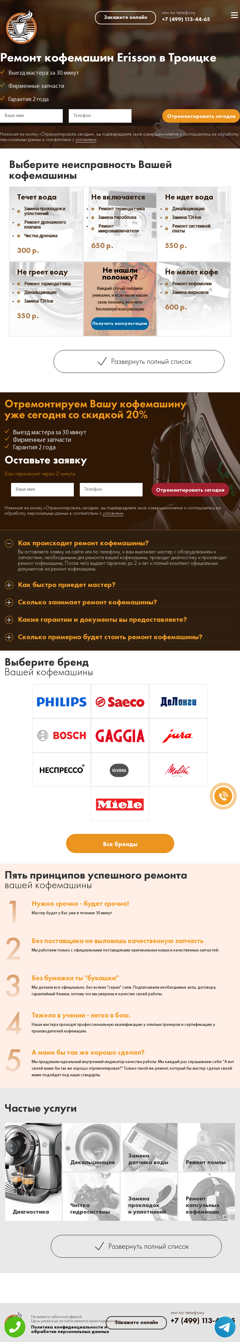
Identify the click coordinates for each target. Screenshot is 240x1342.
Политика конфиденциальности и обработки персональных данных (70, 1329)
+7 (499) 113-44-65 (186, 19)
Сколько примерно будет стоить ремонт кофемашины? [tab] (110, 637)
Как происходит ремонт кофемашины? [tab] (83, 543)
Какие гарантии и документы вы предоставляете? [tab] (102, 620)
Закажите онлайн (125, 17)
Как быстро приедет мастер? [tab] (67, 585)
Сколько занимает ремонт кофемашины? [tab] (87, 602)
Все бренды (120, 844)
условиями (86, 139)
